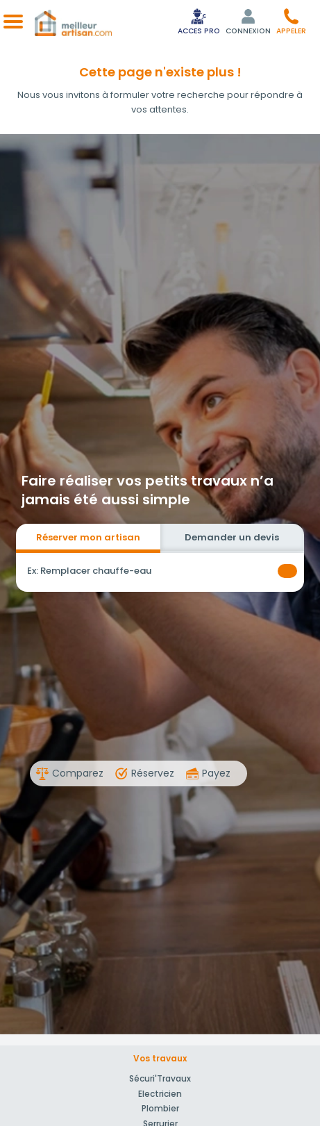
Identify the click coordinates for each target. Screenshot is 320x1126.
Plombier (160, 1108)
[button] (291, 21)
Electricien (160, 1094)
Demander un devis (232, 537)
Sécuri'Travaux (160, 1078)
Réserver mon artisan (88, 537)
